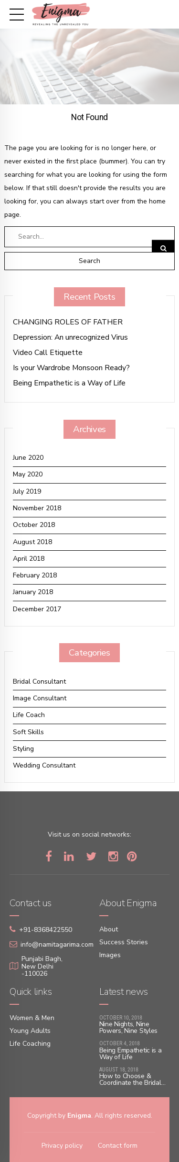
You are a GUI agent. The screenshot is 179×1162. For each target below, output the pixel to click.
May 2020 (27, 474)
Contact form (117, 1145)
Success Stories (123, 942)
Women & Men (32, 1017)
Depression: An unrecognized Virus (70, 337)
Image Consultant (39, 698)
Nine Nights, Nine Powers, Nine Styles (128, 1027)
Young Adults (30, 1030)
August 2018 (32, 541)
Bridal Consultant (39, 681)
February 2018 (35, 575)
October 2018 (34, 524)
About (108, 929)
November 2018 (37, 508)
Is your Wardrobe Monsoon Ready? (71, 368)
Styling (23, 748)
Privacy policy (62, 1145)
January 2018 (33, 591)
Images (110, 955)
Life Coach (29, 714)
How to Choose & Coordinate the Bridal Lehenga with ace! (130, 1082)
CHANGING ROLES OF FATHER (68, 322)
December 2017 (37, 609)
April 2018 (28, 558)
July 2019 (27, 491)
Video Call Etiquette (48, 352)
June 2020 (28, 457)
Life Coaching (30, 1043)
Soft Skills (28, 732)
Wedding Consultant (44, 765)
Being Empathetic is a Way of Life (69, 383)
